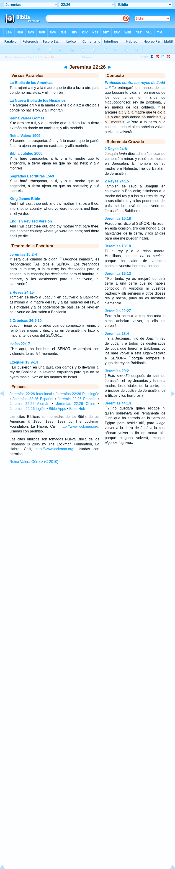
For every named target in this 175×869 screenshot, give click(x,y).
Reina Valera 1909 (25, 136)
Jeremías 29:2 (117, 371)
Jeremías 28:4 (117, 334)
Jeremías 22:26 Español (33, 399)
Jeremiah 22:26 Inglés (27, 409)
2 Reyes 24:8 (116, 149)
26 (159, 107)
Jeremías (19, 57)
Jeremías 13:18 (118, 246)
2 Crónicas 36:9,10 (26, 321)
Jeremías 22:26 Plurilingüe (77, 394)
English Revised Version (31, 221)
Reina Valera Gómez (27, 118)
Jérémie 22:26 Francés (77, 399)
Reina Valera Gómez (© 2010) (34, 462)
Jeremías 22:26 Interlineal (31, 394)
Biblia (8, 57)
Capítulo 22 (34, 57)
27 (128, 121)
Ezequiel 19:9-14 (24, 362)
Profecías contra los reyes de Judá (135, 83)
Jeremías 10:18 (118, 218)
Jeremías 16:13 (118, 273)
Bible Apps (57, 409)
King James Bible (25, 199)
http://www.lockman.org (79, 426)
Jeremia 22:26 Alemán (29, 404)
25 (110, 87)
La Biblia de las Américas (31, 83)
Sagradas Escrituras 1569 (32, 176)
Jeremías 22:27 (118, 311)
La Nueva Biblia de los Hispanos (38, 100)
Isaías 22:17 (20, 344)
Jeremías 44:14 (118, 403)
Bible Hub (77, 409)
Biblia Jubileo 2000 (26, 153)
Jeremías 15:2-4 (23, 254)
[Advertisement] (87, 500)
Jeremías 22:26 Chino (75, 404)
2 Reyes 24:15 (22, 292)
